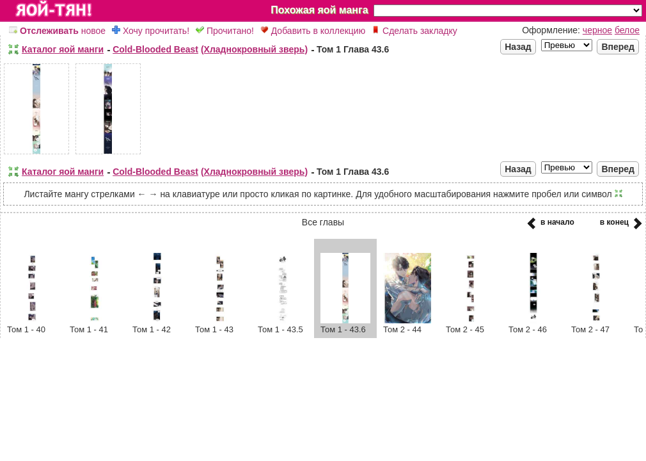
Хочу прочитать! (150, 31)
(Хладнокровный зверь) (254, 49)
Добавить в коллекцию (312, 31)
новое (57, 31)
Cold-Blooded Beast (155, 49)
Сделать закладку (414, 31)
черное (597, 30)
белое (627, 30)
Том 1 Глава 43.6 (353, 49)
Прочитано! (225, 31)
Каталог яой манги (63, 49)
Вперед (617, 47)
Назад (518, 47)
